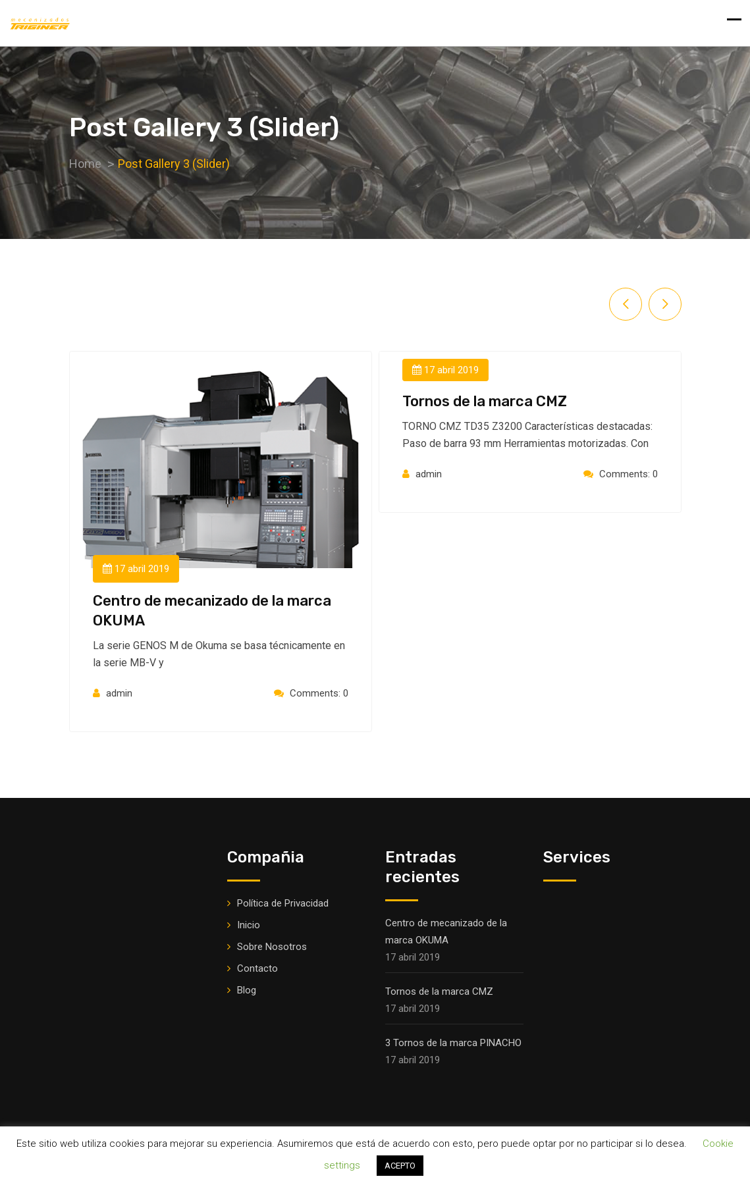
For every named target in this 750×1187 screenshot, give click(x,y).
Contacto (257, 968)
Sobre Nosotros (272, 947)
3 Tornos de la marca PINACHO (453, 1043)
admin (119, 693)
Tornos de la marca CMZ (484, 401)
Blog (246, 990)
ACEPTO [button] (400, 1166)
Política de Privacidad (283, 903)
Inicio (248, 925)
